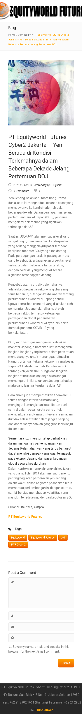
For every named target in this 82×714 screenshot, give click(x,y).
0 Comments (18, 191)
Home (12, 34)
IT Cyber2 (56, 185)
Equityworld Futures (43, 537)
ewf (63, 537)
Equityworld (18, 537)
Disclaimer (45, 710)
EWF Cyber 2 (18, 544)
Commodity (24, 34)
